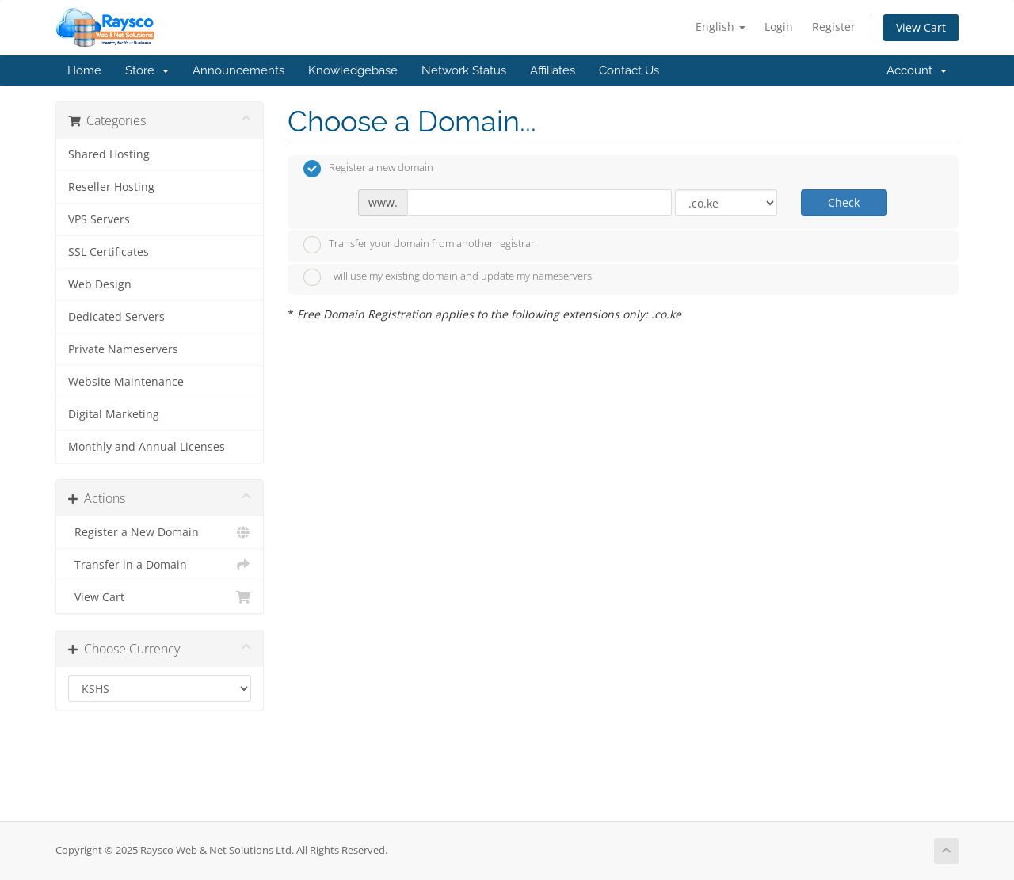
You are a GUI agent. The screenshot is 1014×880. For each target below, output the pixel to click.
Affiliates (552, 70)
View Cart (921, 27)
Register (834, 26)
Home (84, 70)
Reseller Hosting (111, 187)
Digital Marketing (113, 414)
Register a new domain (368, 168)
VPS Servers (99, 219)
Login (778, 26)
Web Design (100, 284)
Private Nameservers (123, 349)
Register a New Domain (159, 532)
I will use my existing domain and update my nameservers (447, 277)
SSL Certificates (108, 252)
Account (916, 70)
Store (147, 70)
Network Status (463, 70)
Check (844, 202)
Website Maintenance (126, 382)
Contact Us (629, 70)
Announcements (238, 70)
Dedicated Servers (116, 317)
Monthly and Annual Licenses (146, 447)
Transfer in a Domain (159, 564)
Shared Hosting (109, 154)
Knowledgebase (353, 70)
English (720, 26)
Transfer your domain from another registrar (419, 244)
